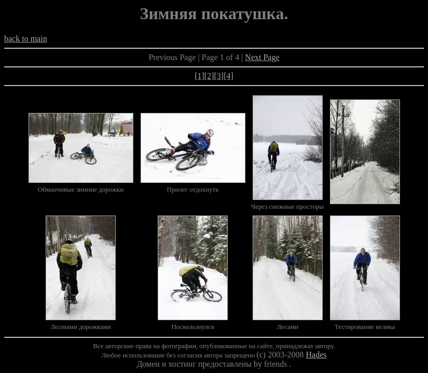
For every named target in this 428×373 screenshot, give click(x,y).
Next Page (262, 57)
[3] (219, 75)
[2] (209, 75)
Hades (316, 354)
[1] (199, 75)
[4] (228, 75)
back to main (25, 38)
